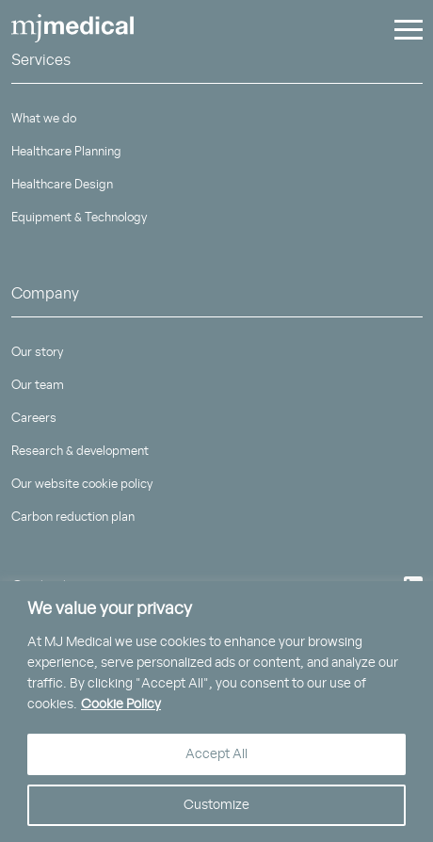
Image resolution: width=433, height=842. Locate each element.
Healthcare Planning (66, 152)
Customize (216, 805)
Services (41, 60)
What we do (43, 119)
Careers (33, 419)
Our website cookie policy (81, 484)
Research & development (80, 451)
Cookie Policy (121, 704)
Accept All (216, 754)
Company (45, 293)
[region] (216, 711)
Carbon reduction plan (73, 517)
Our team (37, 386)
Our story (37, 353)
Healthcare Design (62, 185)
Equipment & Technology (79, 218)
